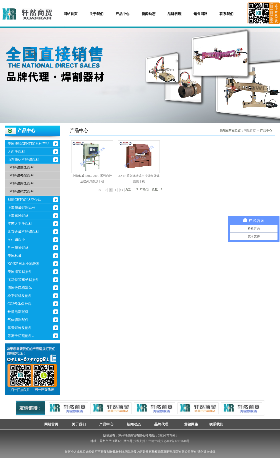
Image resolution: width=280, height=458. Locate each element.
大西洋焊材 (16, 152)
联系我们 (227, 14)
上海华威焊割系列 (22, 208)
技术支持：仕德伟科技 (148, 441)
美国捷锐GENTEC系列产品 (28, 144)
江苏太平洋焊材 (20, 224)
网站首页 (71, 14)
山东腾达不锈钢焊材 (23, 160)
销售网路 (201, 14)
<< (100, 190)
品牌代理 (175, 14)
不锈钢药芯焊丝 (22, 192)
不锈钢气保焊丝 (22, 176)
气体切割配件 (18, 320)
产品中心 (123, 14)
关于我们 (97, 14)
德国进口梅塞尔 (20, 288)
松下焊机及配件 (20, 296)
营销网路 (189, 424)
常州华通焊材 (18, 248)
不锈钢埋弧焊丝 (22, 184)
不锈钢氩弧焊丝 (22, 168)
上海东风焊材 (18, 216)
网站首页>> (251, 130)
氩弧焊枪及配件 (20, 328)
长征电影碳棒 (18, 312)
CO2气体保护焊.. (20, 304)
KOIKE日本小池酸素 (24, 264)
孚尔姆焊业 (16, 240)
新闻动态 (149, 14)
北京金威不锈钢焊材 (23, 232)
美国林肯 (15, 256)
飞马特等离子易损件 (23, 280)
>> (122, 190)
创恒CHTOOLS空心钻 (24, 200)
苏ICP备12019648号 (177, 441)
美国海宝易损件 (20, 272)
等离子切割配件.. (21, 336)
